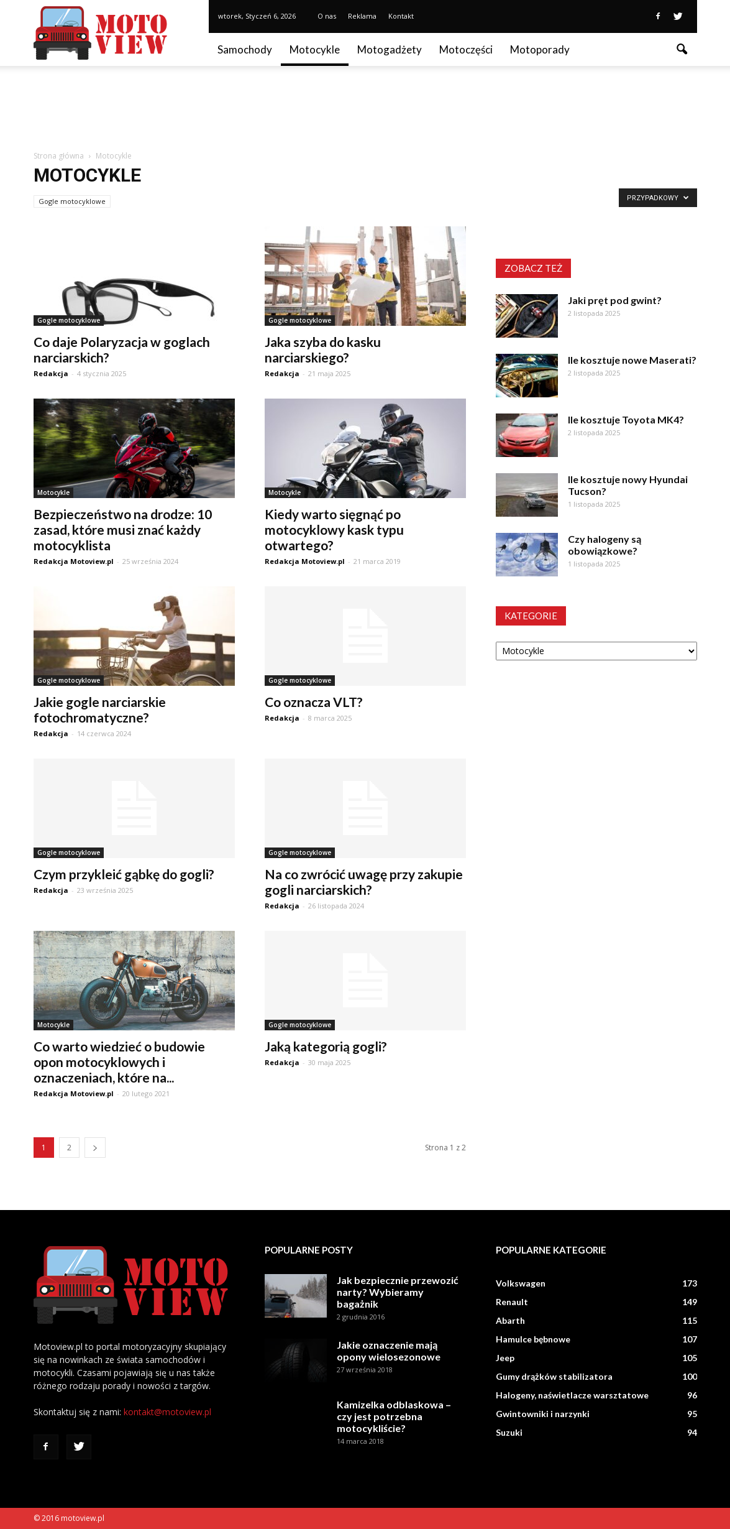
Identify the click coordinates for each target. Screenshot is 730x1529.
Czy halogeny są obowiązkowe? (604, 545)
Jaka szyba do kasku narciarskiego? (323, 349)
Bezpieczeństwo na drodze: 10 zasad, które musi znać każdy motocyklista (123, 529)
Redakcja (51, 373)
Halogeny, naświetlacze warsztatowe (572, 1395)
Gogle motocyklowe (72, 201)
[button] (682, 50)
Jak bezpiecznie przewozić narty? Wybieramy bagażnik (398, 1292)
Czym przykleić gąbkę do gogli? (124, 874)
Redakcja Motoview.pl (74, 561)
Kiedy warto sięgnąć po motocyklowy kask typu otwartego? (334, 529)
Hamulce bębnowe (533, 1339)
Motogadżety (389, 49)
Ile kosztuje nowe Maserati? (632, 360)
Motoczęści (466, 49)
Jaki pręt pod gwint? (615, 300)
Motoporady (540, 49)
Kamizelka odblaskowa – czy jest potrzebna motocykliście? (394, 1416)
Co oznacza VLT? (314, 701)
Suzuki (509, 1432)
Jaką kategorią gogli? (326, 1046)
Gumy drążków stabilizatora (554, 1376)
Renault (512, 1301)
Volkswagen (520, 1283)
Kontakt (401, 16)
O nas (326, 16)
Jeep (505, 1357)
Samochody (244, 49)
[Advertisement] (365, 109)
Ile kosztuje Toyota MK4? (626, 419)
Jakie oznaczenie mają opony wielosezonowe (388, 1350)
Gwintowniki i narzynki (543, 1413)
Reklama (362, 16)
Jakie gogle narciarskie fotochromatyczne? (100, 709)
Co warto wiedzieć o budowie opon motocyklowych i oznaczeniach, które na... (119, 1061)
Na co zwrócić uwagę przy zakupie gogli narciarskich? (364, 881)
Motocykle (315, 49)
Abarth (510, 1320)
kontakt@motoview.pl (167, 1412)
